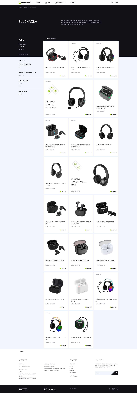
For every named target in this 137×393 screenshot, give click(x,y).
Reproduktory (22, 44)
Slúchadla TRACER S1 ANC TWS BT (55, 223)
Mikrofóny (21, 49)
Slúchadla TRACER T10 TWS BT (55, 260)
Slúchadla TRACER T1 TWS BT (105, 222)
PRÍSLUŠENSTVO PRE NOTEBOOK (27, 374)
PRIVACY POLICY (74, 376)
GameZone (73, 43)
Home (20, 7)
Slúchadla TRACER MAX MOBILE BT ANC (56, 184)
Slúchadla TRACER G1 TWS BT (55, 68)
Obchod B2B (73, 372)
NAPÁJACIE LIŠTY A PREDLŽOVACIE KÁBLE (54, 368)
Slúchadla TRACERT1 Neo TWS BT (81, 337)
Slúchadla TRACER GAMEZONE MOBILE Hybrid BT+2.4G (53, 104)
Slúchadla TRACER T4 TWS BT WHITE (80, 300)
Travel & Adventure (24, 366)
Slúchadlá (33, 7)
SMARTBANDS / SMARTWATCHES (27, 378)
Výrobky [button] (38, 2)
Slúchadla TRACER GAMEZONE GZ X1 (80, 69)
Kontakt (72, 370)
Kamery (20, 376)
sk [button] (112, 2)
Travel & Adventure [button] (60, 2)
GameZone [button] (47, 2)
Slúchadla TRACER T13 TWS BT (55, 299)
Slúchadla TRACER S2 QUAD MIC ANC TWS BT (81, 223)
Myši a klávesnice (23, 369)
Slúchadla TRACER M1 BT (103, 145)
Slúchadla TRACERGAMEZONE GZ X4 (56, 338)
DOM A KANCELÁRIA (49, 366)
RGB (20, 94)
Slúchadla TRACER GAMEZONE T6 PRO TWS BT (55, 146)
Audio (25, 7)
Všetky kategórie (23, 54)
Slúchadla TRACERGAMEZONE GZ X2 (106, 300)
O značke (72, 364)
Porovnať (63, 76)
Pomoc (71, 368)
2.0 (20, 67)
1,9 (20, 83)
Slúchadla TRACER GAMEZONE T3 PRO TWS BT (105, 107)
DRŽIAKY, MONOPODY (49, 364)
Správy (71, 366)
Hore (22, 351)
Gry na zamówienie (49, 389)
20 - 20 (21, 75)
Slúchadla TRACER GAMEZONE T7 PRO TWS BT (80, 146)
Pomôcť (73, 2)
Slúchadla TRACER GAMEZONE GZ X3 (105, 69)
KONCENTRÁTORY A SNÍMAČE (51, 370)
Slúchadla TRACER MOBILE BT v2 (78, 181)
